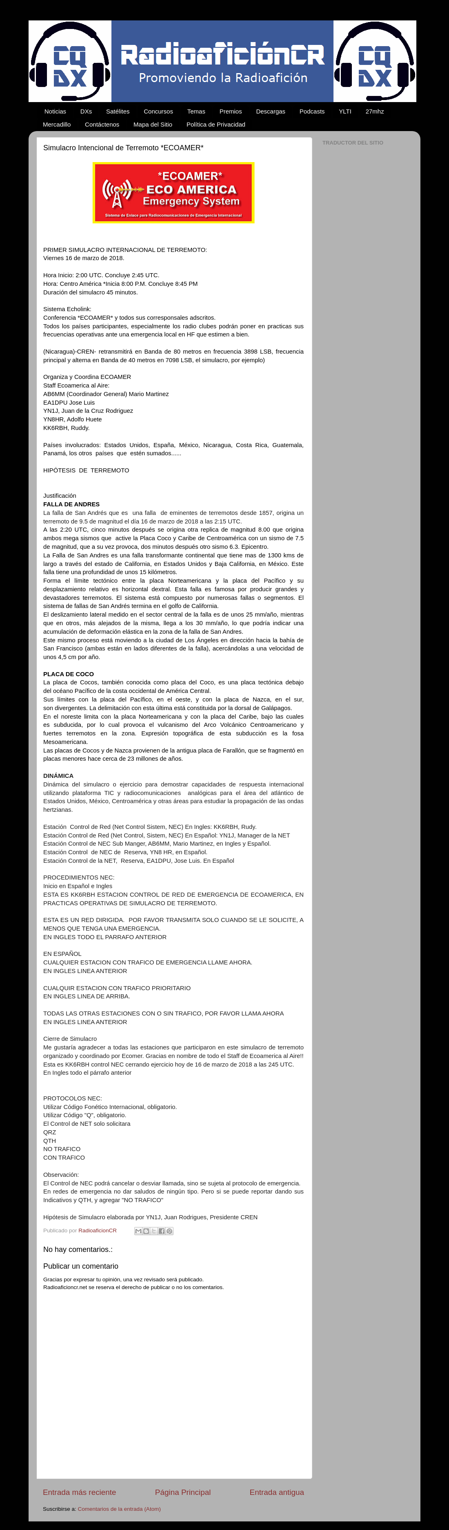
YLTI (345, 111)
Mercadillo (57, 124)
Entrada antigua (277, 1492)
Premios (231, 111)
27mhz (375, 111)
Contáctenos (102, 124)
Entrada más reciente (79, 1492)
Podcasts (312, 111)
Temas (196, 111)
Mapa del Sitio (152, 124)
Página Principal (183, 1492)
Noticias (55, 111)
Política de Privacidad (216, 124)
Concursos (158, 111)
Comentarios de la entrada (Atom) (119, 1509)
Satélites (118, 111)
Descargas (270, 111)
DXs (86, 111)
